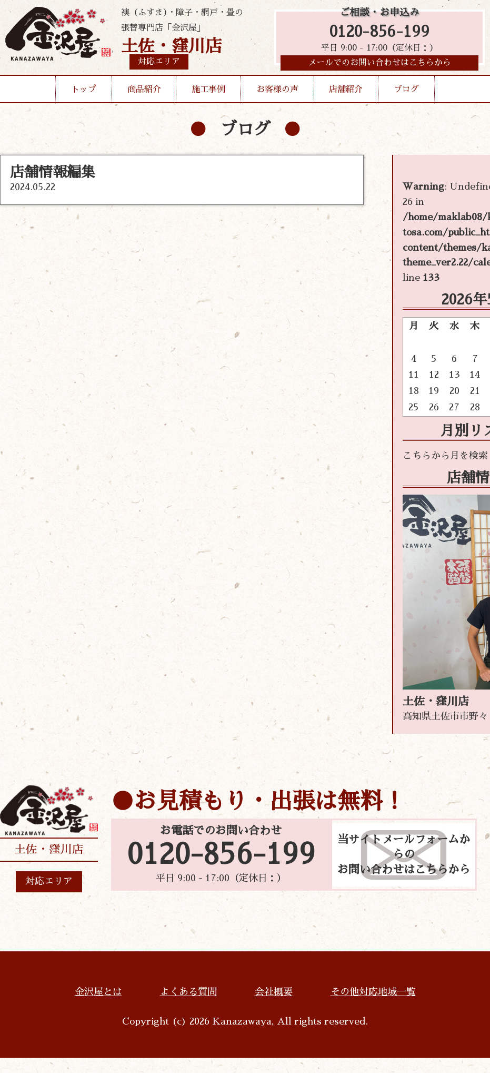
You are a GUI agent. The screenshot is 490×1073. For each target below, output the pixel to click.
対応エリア (49, 881)
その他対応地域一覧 (373, 992)
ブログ (406, 91)
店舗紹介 (346, 91)
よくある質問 (188, 992)
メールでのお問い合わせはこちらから (379, 66)
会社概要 (274, 992)
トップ (83, 91)
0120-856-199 (379, 33)
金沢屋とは (98, 992)
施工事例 (208, 91)
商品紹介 (144, 91)
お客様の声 (277, 91)
